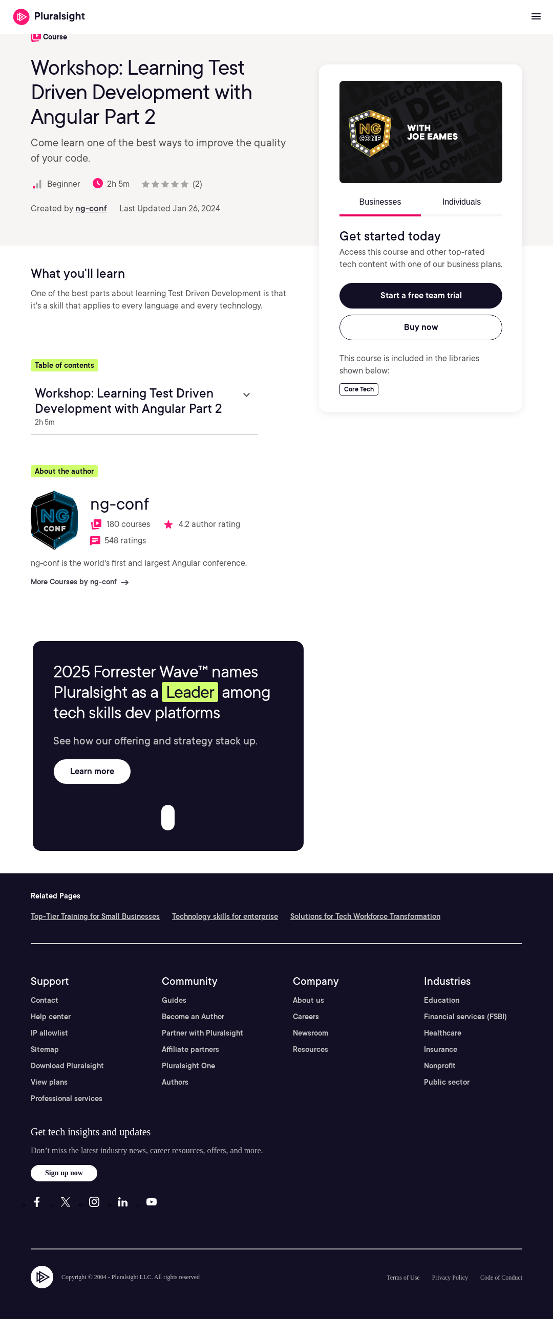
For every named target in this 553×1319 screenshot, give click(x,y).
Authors (175, 1082)
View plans (49, 1082)
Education (441, 1000)
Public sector (447, 1082)
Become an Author (193, 1017)
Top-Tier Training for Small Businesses (95, 916)
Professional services (66, 1098)
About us (308, 1000)
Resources (310, 1049)
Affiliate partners (190, 1049)
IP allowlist (49, 1033)
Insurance (440, 1049)
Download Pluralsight (67, 1066)
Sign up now (64, 1173)
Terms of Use (403, 1277)
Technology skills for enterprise (225, 916)
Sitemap (45, 1049)
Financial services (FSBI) (465, 1017)
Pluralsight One (188, 1066)
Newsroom (310, 1033)
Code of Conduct (501, 1277)
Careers (306, 1017)
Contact (44, 1000)
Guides (174, 1000)
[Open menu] (536, 17)
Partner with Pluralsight (202, 1033)
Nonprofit (440, 1066)
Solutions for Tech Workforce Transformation (365, 916)
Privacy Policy (450, 1277)
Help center (51, 1017)
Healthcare (442, 1033)
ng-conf (91, 208)
